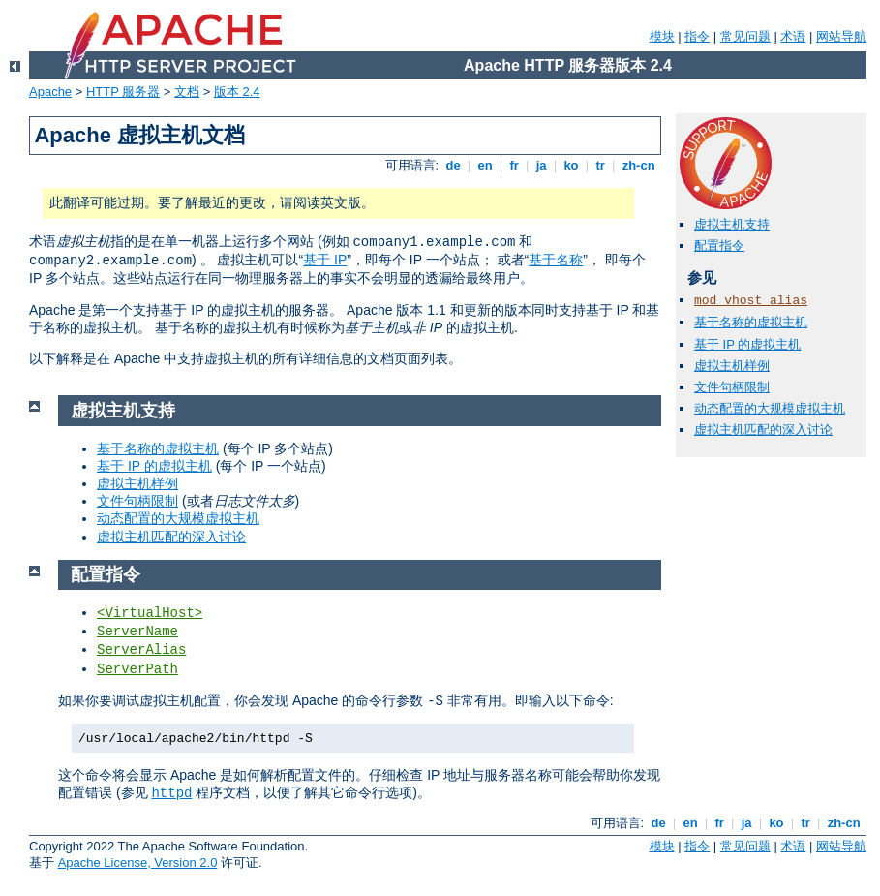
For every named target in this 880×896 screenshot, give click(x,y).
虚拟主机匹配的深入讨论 (763, 429)
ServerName (137, 631)
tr (600, 165)
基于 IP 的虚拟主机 (747, 344)
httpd (171, 793)
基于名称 (556, 259)
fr (514, 165)
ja (541, 165)
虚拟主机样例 (732, 365)
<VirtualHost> (149, 613)
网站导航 (841, 36)
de (453, 165)
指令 (697, 36)
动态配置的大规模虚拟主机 (769, 408)
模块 (662, 36)
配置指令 (719, 245)
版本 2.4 (237, 91)
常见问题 (745, 36)
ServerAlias (141, 650)
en (485, 165)
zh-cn (638, 165)
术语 (792, 36)
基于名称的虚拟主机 (750, 322)
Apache (50, 91)
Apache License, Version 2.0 (138, 862)
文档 (186, 91)
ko (571, 165)
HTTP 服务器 (123, 91)
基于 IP (325, 259)
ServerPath (137, 669)
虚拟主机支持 (732, 224)
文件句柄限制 (732, 387)
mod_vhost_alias (750, 301)
